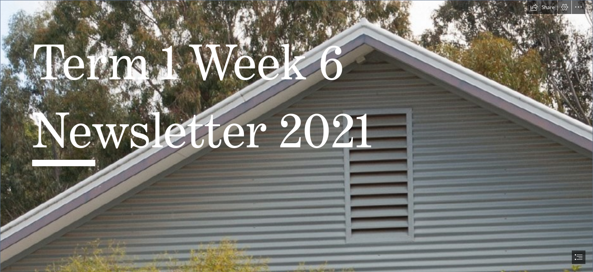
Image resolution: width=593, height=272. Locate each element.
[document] (296, 136)
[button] (542, 7)
